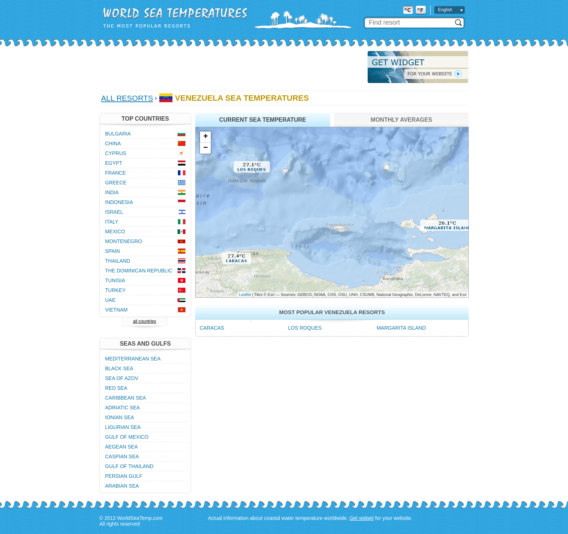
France (115, 173)
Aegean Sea (121, 447)
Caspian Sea (122, 456)
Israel (114, 212)
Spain (112, 251)
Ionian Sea (119, 417)
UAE (110, 300)
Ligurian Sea (123, 427)
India (111, 192)
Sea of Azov (121, 378)
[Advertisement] (231, 67)
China (113, 143)
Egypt (113, 163)
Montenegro (123, 241)
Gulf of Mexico (127, 437)
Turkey (115, 290)
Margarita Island (401, 328)
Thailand (117, 261)
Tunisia (115, 280)
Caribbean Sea (125, 398)
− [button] (205, 148)
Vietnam (116, 310)
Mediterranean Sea (132, 359)
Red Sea (116, 388)
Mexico (115, 231)
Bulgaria (118, 134)
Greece (115, 182)
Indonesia (119, 202)
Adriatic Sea (122, 407)
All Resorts (127, 98)
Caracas (212, 328)
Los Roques (305, 328)
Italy (111, 222)
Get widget (362, 518)
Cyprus (115, 153)
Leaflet (245, 294)
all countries (144, 321)
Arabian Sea (122, 486)
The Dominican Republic (138, 271)
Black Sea (119, 368)
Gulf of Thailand (129, 466)
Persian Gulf (123, 476)
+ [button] (205, 137)
